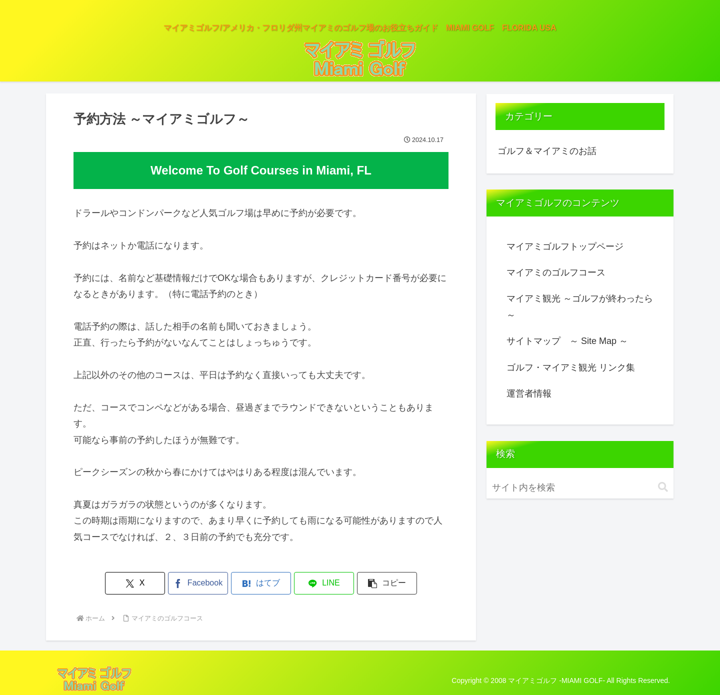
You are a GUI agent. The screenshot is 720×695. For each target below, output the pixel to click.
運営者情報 (529, 393)
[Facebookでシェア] (198, 583)
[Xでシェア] (135, 583)
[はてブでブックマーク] (261, 583)
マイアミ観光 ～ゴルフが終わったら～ (579, 307)
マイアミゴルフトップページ (565, 247)
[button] (387, 583)
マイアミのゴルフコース (556, 273)
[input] (580, 487)
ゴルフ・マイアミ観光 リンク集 (570, 367)
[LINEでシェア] (324, 583)
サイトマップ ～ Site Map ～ (567, 341)
